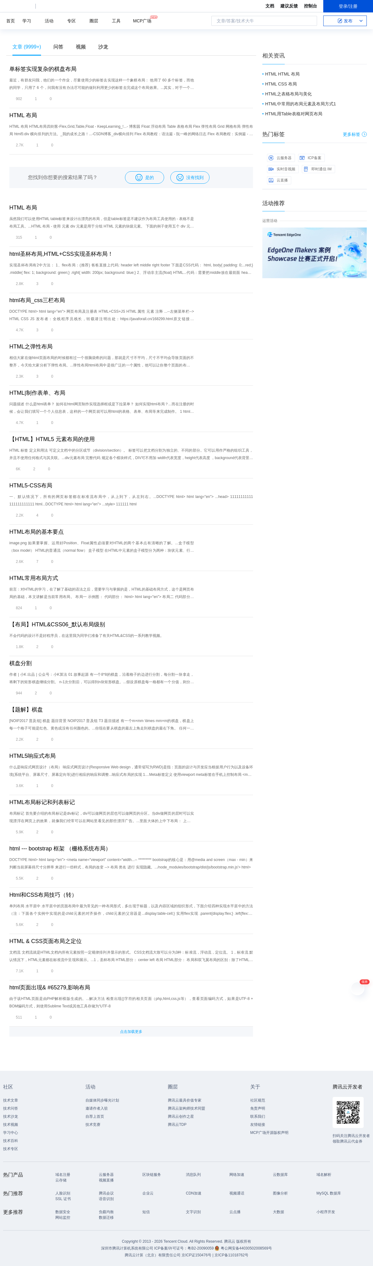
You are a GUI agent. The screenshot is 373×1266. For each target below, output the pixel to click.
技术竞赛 (92, 1124)
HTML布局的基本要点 (36, 532)
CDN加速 (193, 1193)
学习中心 (10, 1132)
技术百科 (10, 1141)
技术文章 (10, 1100)
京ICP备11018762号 (231, 1255)
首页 (10, 20)
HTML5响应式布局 (32, 756)
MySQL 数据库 (328, 1193)
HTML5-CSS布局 (30, 485)
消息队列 (193, 1174)
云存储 (61, 1180)
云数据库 (280, 1174)
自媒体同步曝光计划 (102, 1100)
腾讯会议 (106, 1193)
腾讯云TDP (177, 1124)
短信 (146, 1212)
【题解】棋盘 (26, 710)
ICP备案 (310, 157)
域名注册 (62, 1174)
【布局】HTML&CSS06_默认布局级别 (57, 624)
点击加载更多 (131, 1031)
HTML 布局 (23, 115)
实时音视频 (282, 169)
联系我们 (257, 1116)
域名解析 (323, 1174)
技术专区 (10, 1149)
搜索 (310, 20)
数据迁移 (106, 1217)
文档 (269, 5)
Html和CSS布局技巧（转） (43, 895)
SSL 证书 (63, 1199)
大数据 (278, 1212)
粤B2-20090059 (200, 1248)
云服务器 (280, 157)
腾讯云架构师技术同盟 (186, 1108)
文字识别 (193, 1212)
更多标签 (355, 134)
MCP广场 (142, 20)
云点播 (235, 1212)
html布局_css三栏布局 (37, 300)
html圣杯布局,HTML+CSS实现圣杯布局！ (61, 254)
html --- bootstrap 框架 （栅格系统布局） (60, 848)
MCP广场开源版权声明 (269, 1132)
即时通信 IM (317, 169)
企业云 (148, 1193)
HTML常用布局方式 (33, 578)
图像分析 (280, 1193)
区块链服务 (151, 1174)
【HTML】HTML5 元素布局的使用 (52, 439)
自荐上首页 (94, 1116)
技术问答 (10, 1108)
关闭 (362, 234)
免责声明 (257, 1108)
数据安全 (62, 1212)
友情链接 (257, 1124)
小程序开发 (325, 1212)
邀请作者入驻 (96, 1108)
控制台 (310, 5)
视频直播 (106, 1180)
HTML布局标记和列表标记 (42, 802)
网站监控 (62, 1217)
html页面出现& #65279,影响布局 (49, 987)
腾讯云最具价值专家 (184, 1100)
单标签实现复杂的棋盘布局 (42, 69)
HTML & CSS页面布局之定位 (45, 941)
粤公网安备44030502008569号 (246, 1248)
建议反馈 (289, 5)
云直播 (278, 180)
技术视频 (10, 1124)
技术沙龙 (10, 1116)
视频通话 (236, 1193)
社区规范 (257, 1100)
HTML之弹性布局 (31, 346)
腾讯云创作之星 (181, 1116)
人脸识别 (62, 1193)
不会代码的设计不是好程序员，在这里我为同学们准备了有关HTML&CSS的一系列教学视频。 (86, 635)
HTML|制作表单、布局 (37, 393)
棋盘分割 (20, 663)
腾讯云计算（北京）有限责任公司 (153, 1255)
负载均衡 (106, 1212)
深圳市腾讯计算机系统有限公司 (127, 1248)
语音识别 (106, 1199)
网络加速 (236, 1174)
